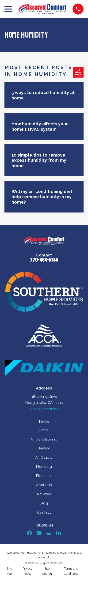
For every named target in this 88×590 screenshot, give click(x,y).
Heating (44, 448)
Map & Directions (44, 409)
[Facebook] (29, 533)
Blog (44, 503)
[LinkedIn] (58, 533)
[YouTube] (39, 533)
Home (44, 430)
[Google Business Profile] (48, 533)
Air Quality (43, 457)
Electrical (44, 476)
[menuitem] (9, 571)
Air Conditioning (44, 439)
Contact (44, 512)
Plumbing (44, 466)
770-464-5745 (44, 260)
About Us (44, 485)
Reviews (44, 494)
